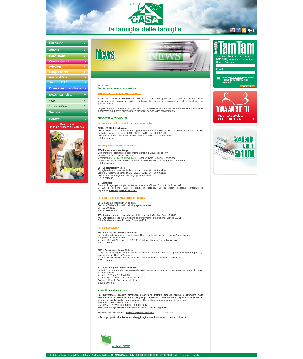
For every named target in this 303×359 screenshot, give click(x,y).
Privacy (185, 355)
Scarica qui (67, 124)
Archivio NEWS (121, 346)
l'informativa (236, 77)
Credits (196, 355)
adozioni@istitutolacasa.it (123, 190)
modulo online (172, 295)
